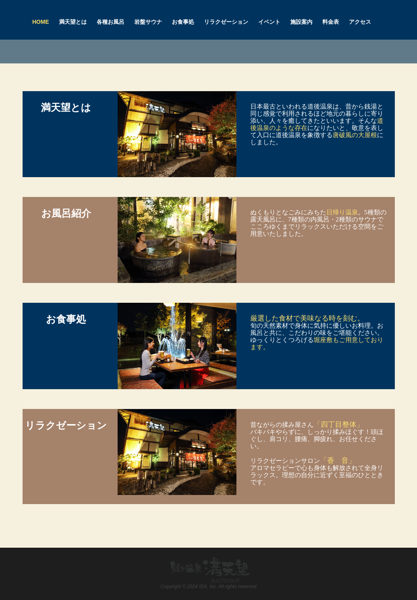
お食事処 (183, 22)
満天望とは (73, 22)
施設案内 (301, 22)
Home (40, 22)
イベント (269, 22)
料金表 (330, 22)
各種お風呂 (110, 22)
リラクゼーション (226, 22)
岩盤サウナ (148, 22)
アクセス (360, 22)
